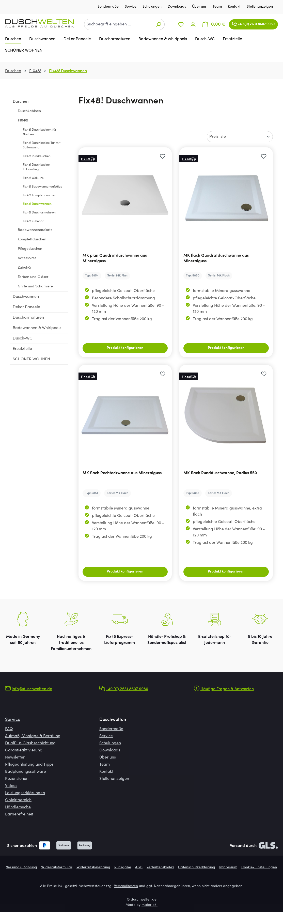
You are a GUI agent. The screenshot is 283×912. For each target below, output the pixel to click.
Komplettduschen (32, 239)
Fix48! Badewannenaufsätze (42, 186)
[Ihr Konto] (193, 24)
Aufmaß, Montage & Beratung (32, 736)
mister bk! (150, 905)
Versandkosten (126, 886)
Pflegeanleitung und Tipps (29, 765)
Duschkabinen (29, 111)
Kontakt (235, 7)
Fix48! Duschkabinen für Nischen (39, 132)
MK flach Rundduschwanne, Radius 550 (220, 473)
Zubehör (25, 268)
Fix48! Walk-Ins (33, 178)
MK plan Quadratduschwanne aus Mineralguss (115, 258)
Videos (11, 786)
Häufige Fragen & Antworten (227, 689)
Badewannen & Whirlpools (37, 328)
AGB (139, 867)
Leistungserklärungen (25, 793)
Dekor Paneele (26, 307)
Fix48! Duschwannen (37, 204)
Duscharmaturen (28, 318)
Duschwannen (26, 297)
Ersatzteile (22, 349)
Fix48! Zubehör (33, 221)
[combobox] (118, 24)
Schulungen (153, 7)
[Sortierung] (240, 136)
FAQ (9, 729)
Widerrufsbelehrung (93, 867)
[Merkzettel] (181, 24)
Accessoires (27, 258)
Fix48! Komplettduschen (39, 195)
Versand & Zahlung (21, 867)
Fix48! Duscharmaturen (39, 212)
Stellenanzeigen (260, 7)
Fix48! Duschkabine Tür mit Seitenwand (41, 145)
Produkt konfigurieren (125, 348)
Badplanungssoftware (25, 772)
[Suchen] (159, 24)
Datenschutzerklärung (196, 867)
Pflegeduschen (30, 249)
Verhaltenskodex (160, 867)
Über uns (200, 7)
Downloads (177, 7)
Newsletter (15, 757)
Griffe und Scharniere (35, 286)
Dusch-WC (22, 338)
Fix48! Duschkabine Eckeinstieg (36, 167)
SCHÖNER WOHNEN (31, 359)
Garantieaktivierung (23, 750)
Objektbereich (18, 800)
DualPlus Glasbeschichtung (30, 743)
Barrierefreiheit (19, 814)
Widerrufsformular (56, 867)
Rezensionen (16, 779)
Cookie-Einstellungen (259, 867)
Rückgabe (122, 867)
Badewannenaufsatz (35, 230)
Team (218, 7)
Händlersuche (18, 807)
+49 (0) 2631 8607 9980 (253, 23)
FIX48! (23, 120)
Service (131, 7)
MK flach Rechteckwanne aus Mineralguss (122, 473)
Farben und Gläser (33, 277)
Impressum (228, 867)
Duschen (20, 102)
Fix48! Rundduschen (37, 156)
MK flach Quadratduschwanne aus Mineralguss (216, 258)
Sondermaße (109, 7)
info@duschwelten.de (32, 689)
